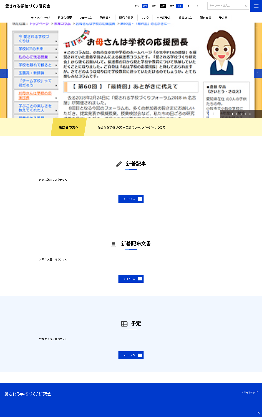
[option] (131, 70)
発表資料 (105, 17)
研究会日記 (126, 17)
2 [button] (236, 114)
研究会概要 (65, 17)
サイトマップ (251, 392)
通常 (145, 6)
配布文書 (205, 17)
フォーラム (86, 17)
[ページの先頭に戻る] (258, 413)
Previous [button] (4, 73)
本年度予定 (164, 17)
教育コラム (185, 17)
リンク (145, 17)
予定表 (223, 17)
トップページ (42, 17)
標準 (179, 6)
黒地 (163, 6)
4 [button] (245, 114)
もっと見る (129, 199)
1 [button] (232, 114)
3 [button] (241, 114)
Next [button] (258, 73)
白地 (154, 6)
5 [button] (250, 114)
